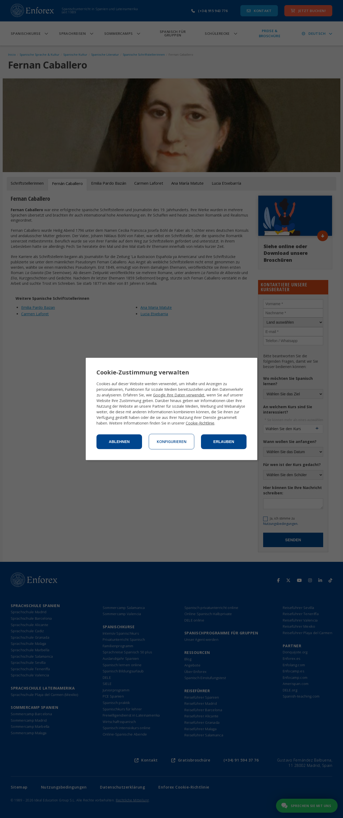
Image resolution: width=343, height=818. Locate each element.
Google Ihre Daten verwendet (178, 394)
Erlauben (223, 442)
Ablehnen (119, 442)
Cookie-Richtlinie (200, 423)
